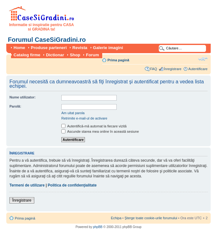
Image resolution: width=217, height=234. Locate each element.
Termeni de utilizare (27, 185)
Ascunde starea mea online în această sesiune (100, 131)
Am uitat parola (73, 113)
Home (19, 47)
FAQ (153, 69)
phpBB (98, 227)
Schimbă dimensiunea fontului (203, 59)
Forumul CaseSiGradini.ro (47, 39)
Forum (92, 55)
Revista (79, 47)
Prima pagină (118, 60)
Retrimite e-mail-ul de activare (84, 118)
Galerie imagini (108, 47)
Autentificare (198, 69)
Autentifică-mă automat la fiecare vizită (93, 126)
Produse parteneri (49, 47)
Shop (75, 55)
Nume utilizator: (22, 97)
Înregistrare (172, 69)
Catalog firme (27, 55)
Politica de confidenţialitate (72, 185)
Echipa (116, 218)
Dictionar (55, 55)
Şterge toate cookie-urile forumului (151, 218)
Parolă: (15, 106)
